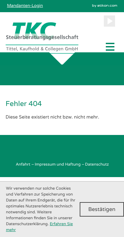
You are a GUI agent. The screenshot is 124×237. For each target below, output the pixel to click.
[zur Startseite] (42, 38)
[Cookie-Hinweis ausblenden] (102, 209)
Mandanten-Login (25, 5)
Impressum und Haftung (58, 164)
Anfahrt (23, 164)
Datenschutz (97, 164)
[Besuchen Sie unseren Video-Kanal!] (109, 21)
